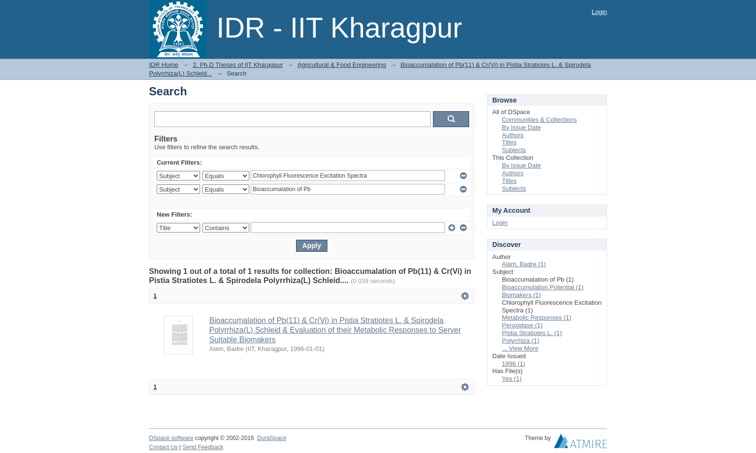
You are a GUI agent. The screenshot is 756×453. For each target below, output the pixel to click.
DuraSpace (271, 438)
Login (599, 11)
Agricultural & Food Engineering (341, 64)
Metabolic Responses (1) (536, 317)
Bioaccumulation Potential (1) (542, 287)
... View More (520, 348)
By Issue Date (521, 127)
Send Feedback (203, 447)
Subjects (514, 150)
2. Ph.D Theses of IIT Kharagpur (238, 64)
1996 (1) (513, 363)
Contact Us (163, 447)
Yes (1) (512, 378)
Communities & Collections (539, 119)
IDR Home (163, 64)
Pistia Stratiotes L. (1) (532, 333)
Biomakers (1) (521, 294)
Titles (509, 142)
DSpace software (171, 438)
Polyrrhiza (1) (520, 340)
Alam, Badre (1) (524, 264)
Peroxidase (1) (522, 325)
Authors (513, 135)
